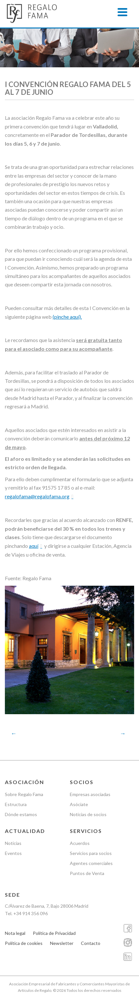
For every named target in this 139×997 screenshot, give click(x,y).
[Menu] (122, 12)
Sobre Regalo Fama (24, 794)
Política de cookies (24, 943)
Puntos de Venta (87, 873)
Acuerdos (80, 843)
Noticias (13, 843)
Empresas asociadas (90, 794)
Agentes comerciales (91, 863)
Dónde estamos (21, 814)
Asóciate (79, 804)
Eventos (13, 853)
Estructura (16, 804)
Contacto (90, 943)
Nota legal (15, 933)
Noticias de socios (88, 814)
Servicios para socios (91, 853)
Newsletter (61, 943)
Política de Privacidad (54, 933)
